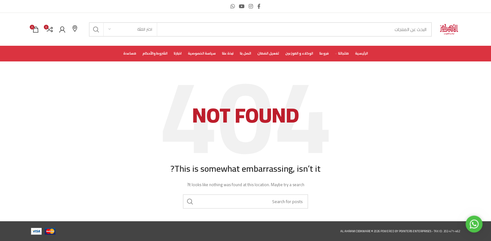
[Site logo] (449, 29)
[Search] (260, 29)
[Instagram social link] (251, 6)
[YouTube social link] (241, 6)
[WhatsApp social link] (232, 6)
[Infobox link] (75, 29)
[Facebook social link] (259, 6)
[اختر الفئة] (130, 29)
